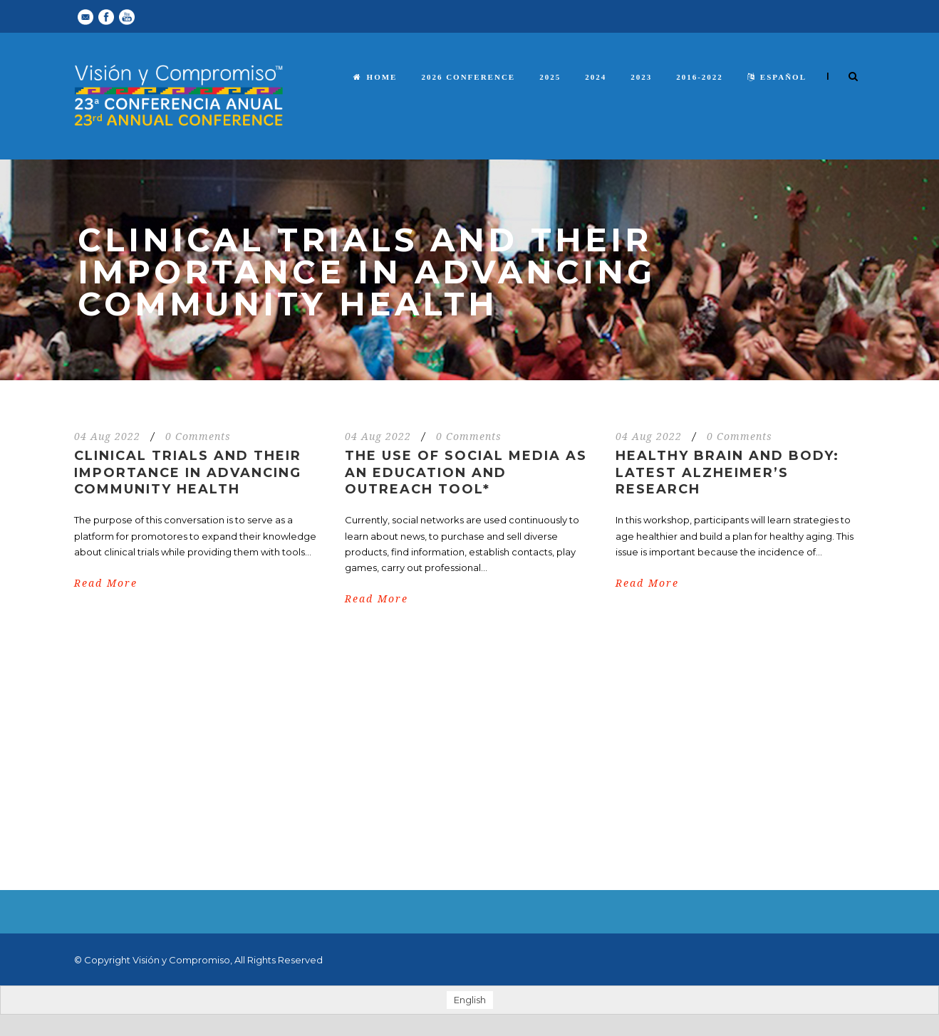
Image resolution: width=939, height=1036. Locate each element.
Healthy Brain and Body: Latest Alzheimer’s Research (727, 472)
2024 (595, 77)
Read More (106, 583)
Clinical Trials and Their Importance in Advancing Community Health (187, 472)
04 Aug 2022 (107, 436)
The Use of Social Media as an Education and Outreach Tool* (466, 472)
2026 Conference (468, 77)
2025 (550, 77)
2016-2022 (699, 77)
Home (375, 77)
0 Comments (198, 436)
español (776, 77)
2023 (641, 77)
